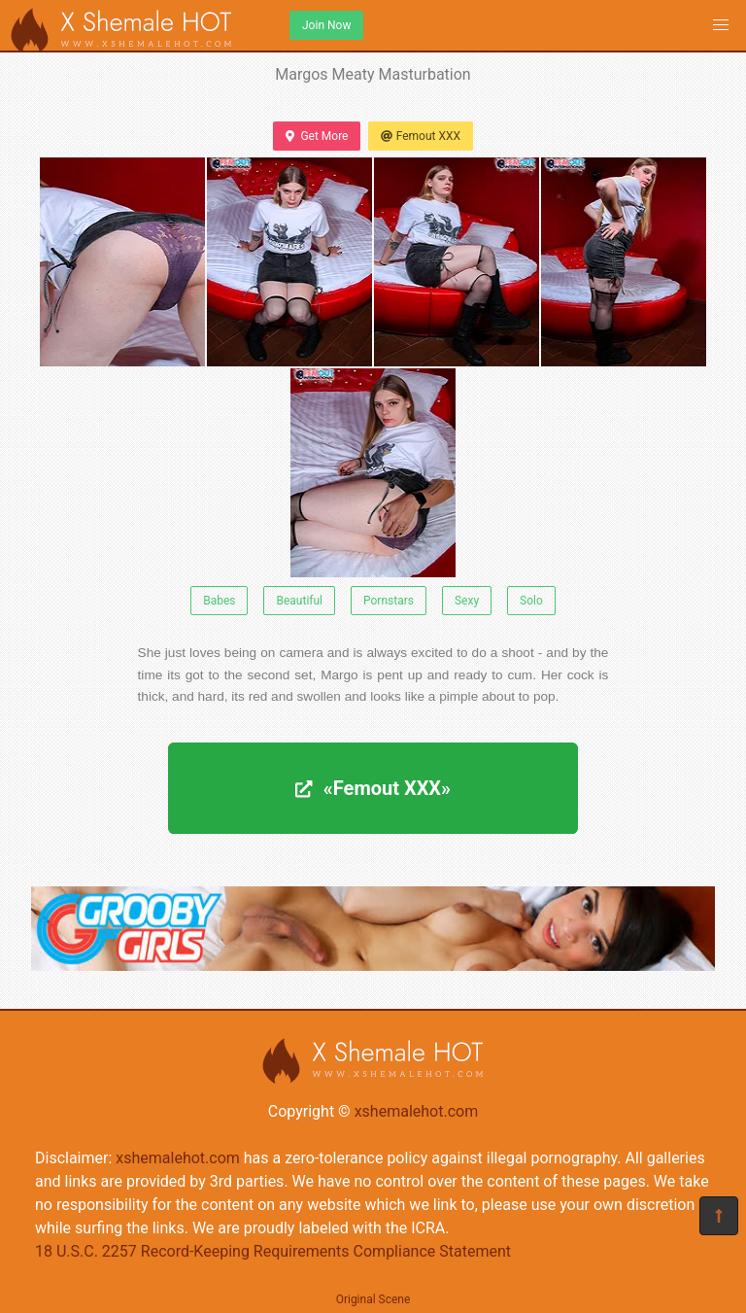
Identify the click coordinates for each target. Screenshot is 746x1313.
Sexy (467, 600)
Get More (317, 136)
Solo (531, 600)
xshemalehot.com (417, 1111)
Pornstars (388, 600)
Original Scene (373, 1299)
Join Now (326, 25)
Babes (219, 600)
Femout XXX (420, 136)
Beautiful (299, 600)
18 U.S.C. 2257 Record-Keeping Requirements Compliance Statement (273, 1251)
